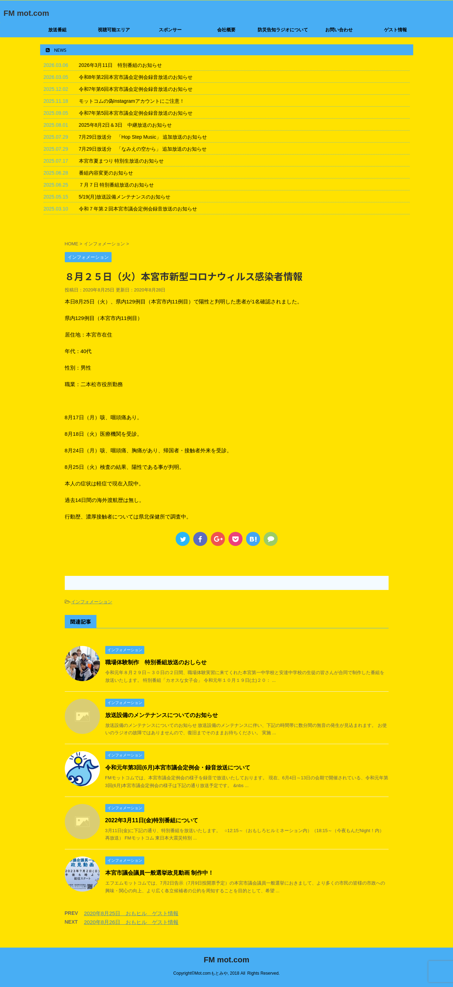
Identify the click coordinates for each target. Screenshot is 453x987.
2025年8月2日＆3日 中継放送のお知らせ (125, 125)
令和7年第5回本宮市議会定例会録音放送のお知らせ (136, 113)
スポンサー (170, 29)
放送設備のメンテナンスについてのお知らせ (161, 715)
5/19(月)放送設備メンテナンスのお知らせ (125, 197)
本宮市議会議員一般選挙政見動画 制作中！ (159, 873)
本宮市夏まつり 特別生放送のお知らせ (121, 161)
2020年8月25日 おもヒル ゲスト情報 (131, 913)
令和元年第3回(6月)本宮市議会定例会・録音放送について (177, 768)
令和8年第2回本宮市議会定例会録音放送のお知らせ (136, 77)
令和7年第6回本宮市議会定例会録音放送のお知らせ (136, 89)
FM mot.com (26, 13)
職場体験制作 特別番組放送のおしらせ (156, 662)
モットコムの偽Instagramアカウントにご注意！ (131, 101)
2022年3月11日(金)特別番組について (152, 820)
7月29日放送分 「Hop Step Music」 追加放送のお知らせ (143, 137)
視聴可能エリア (114, 29)
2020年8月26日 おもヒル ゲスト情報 (131, 922)
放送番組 (57, 29)
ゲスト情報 (395, 29)
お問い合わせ (339, 29)
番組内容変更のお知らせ (106, 173)
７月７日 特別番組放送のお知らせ (116, 185)
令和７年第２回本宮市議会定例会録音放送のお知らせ (138, 209)
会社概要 (226, 29)
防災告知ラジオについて (283, 29)
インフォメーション (91, 601)
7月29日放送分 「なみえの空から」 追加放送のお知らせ (143, 149)
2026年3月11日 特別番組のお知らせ (120, 65)
